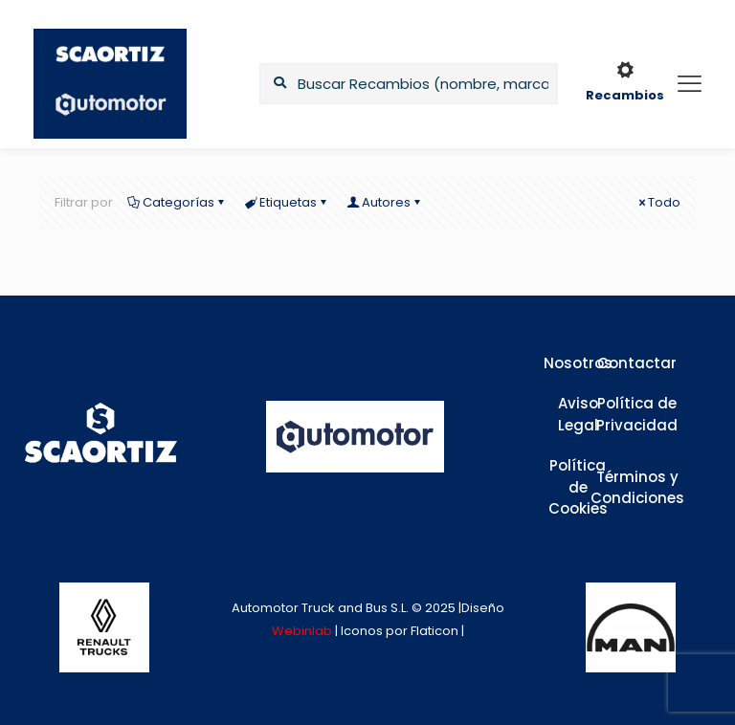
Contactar (637, 363)
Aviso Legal (578, 414)
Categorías (177, 202)
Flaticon (434, 631)
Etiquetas (286, 202)
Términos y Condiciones (637, 488)
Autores (384, 202)
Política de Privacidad (637, 414)
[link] (104, 627)
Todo (657, 202)
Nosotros (578, 363)
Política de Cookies (578, 486)
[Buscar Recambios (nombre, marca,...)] (408, 83)
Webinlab (303, 631)
